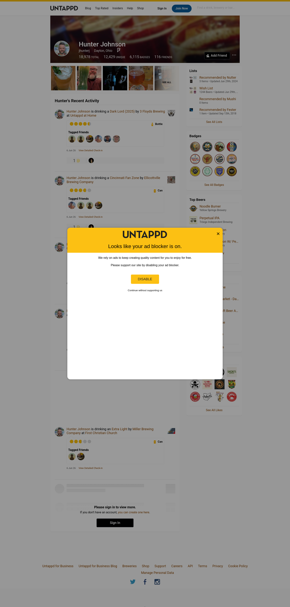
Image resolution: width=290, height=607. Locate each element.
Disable (145, 279)
